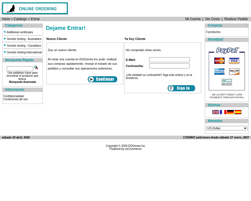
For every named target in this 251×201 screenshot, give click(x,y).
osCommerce (133, 148)
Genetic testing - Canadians (22, 45)
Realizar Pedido (236, 19)
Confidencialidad (13, 96)
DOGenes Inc (136, 145)
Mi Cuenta (193, 19)
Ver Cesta (212, 19)
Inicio (6, 19)
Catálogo (20, 19)
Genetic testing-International (22, 52)
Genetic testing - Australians (22, 38)
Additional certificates (18, 32)
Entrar (35, 19)
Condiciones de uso (15, 99)
